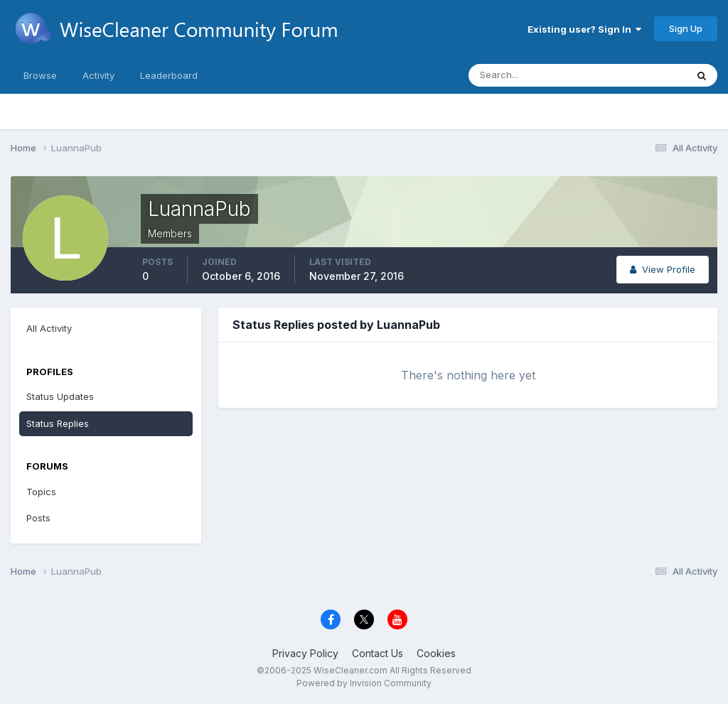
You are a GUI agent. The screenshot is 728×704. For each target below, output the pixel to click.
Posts (38, 518)
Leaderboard (169, 75)
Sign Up (685, 28)
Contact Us (377, 653)
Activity (98, 75)
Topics (41, 491)
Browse (40, 75)
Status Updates (60, 396)
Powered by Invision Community (364, 683)
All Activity (49, 328)
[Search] (531, 75)
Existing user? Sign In (584, 29)
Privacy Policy (305, 653)
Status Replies (57, 423)
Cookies (436, 653)
